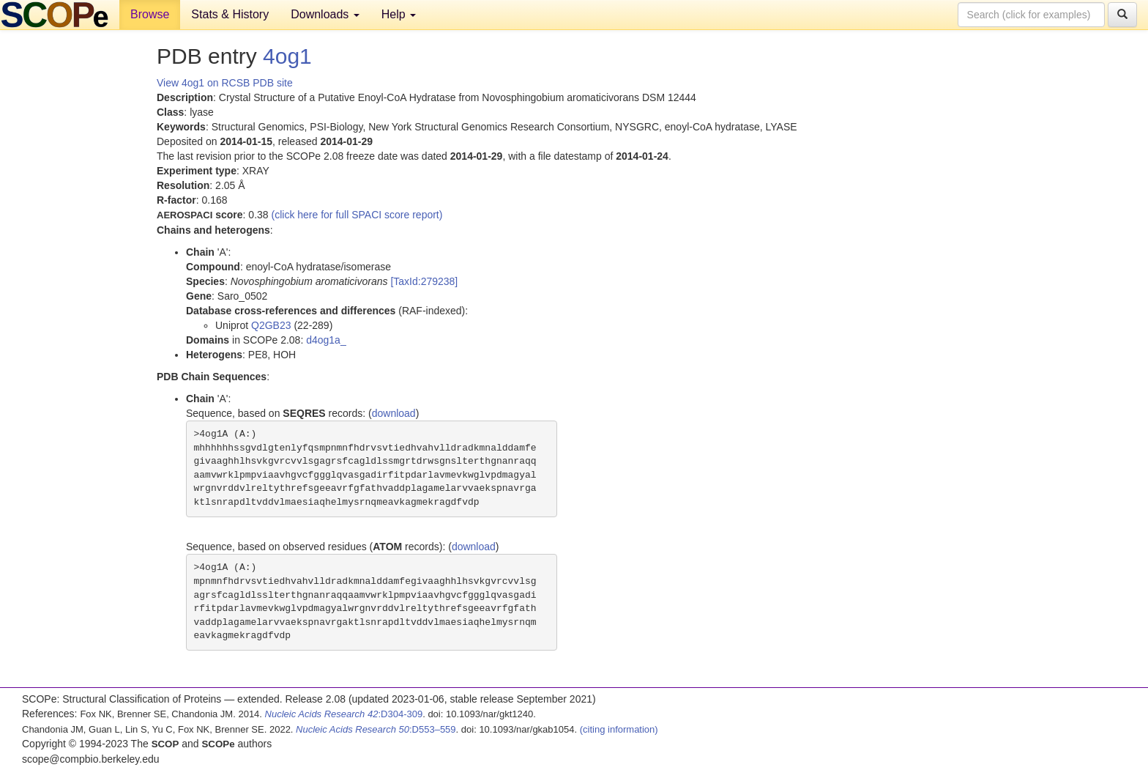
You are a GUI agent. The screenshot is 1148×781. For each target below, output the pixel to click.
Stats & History (230, 14)
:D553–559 (376, 729)
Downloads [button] (325, 14)
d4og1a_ (326, 340)
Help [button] (398, 14)
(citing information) (619, 729)
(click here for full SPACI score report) (357, 215)
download (394, 413)
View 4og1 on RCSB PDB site (225, 83)
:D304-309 (344, 713)
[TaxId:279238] (424, 281)
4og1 (287, 56)
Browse (149, 14)
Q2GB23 (271, 325)
